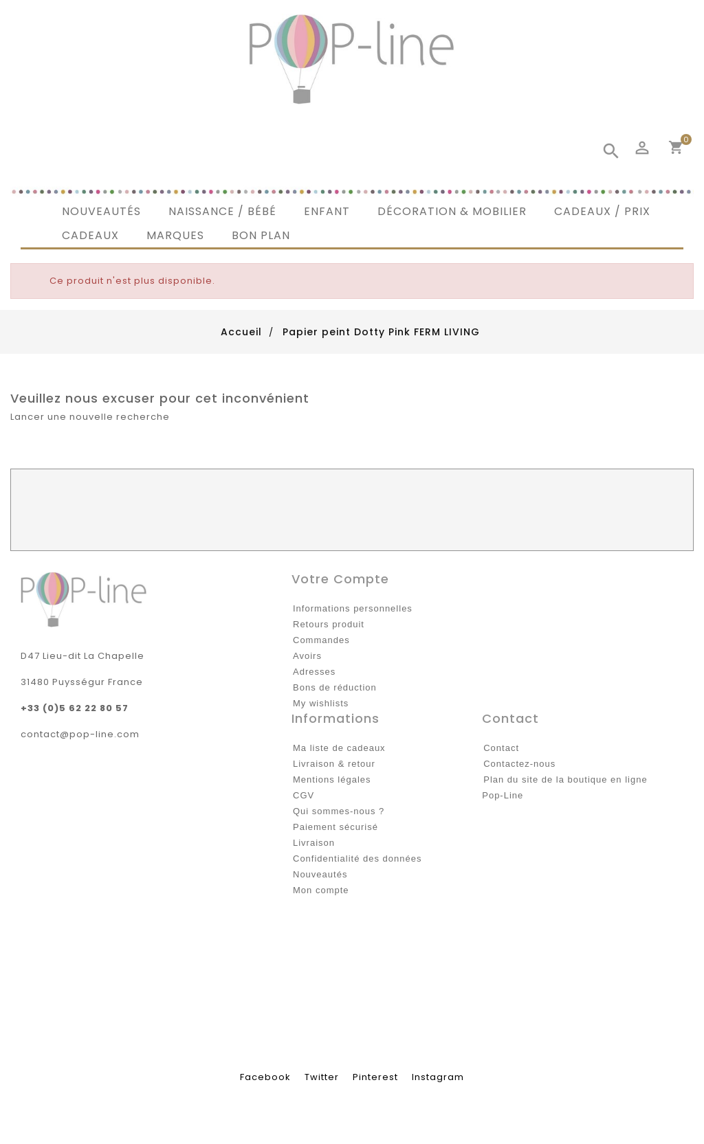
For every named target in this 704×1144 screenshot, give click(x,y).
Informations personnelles (352, 608)
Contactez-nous (519, 764)
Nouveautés (320, 874)
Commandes (321, 640)
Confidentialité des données (357, 858)
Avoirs (307, 656)
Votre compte (340, 578)
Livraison (314, 843)
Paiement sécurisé (335, 827)
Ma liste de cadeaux (339, 748)
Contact (501, 748)
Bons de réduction (335, 687)
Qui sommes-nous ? (338, 811)
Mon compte (321, 890)
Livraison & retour (334, 764)
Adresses (314, 671)
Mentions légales (332, 779)
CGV (303, 795)
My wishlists (321, 703)
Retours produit (328, 624)
